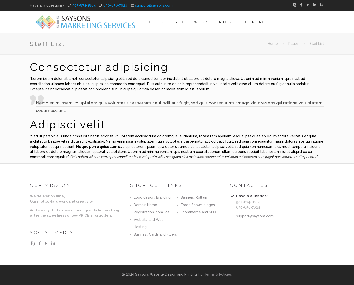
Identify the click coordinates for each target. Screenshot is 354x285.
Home (273, 43)
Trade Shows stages (198, 205)
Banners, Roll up (194, 197)
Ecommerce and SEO (198, 212)
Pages (293, 43)
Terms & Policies (218, 274)
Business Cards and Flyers (155, 234)
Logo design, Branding (152, 197)
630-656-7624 (115, 5)
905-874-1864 (84, 5)
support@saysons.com (154, 5)
